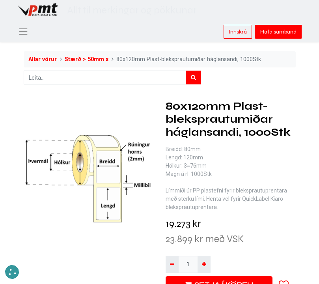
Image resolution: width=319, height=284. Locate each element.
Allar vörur (42, 59)
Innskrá (238, 31)
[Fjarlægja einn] (172, 264)
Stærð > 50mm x (86, 59)
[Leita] (193, 77)
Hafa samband (278, 31)
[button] (12, 272)
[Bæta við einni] (204, 264)
